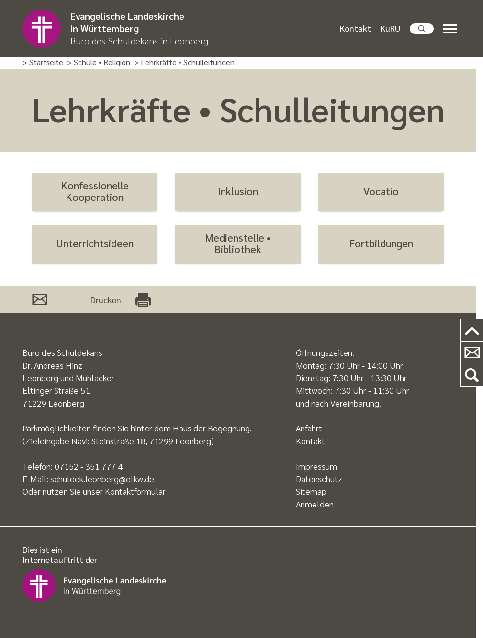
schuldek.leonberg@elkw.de (102, 478)
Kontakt (355, 28)
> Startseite (42, 62)
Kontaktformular (135, 490)
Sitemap (311, 490)
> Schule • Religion (98, 62)
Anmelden (315, 503)
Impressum (316, 466)
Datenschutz (319, 478)
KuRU (390, 28)
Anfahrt (309, 427)
